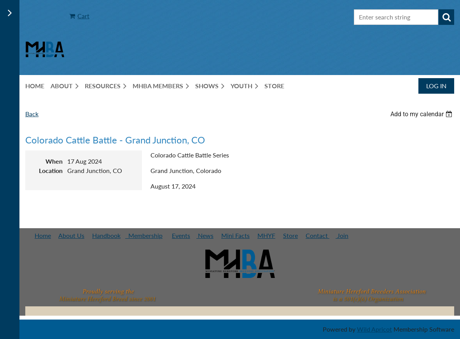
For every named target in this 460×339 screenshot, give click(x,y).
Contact (317, 235)
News (204, 235)
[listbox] (422, 114)
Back (31, 113)
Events (181, 235)
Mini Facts (235, 235)
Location (51, 170)
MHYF (266, 235)
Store (290, 235)
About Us (71, 235)
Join (342, 235)
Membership (144, 235)
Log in (436, 85)
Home (43, 235)
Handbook (106, 235)
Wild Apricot (374, 329)
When (54, 161)
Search (446, 17)
